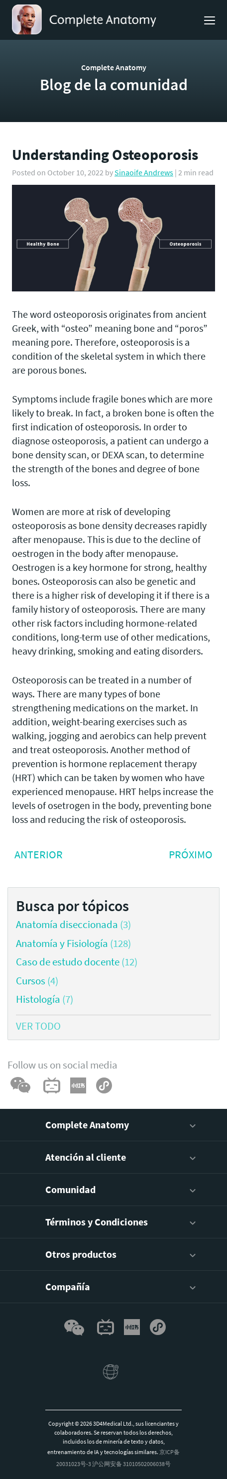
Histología (38, 999)
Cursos (30, 980)
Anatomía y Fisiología (62, 943)
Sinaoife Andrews (143, 172)
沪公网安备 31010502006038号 (131, 1464)
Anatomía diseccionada (67, 924)
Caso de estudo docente (67, 961)
